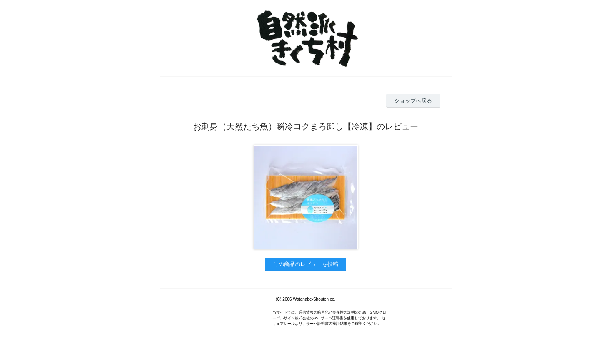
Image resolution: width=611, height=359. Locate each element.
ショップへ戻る (413, 101)
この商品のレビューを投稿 (305, 264)
